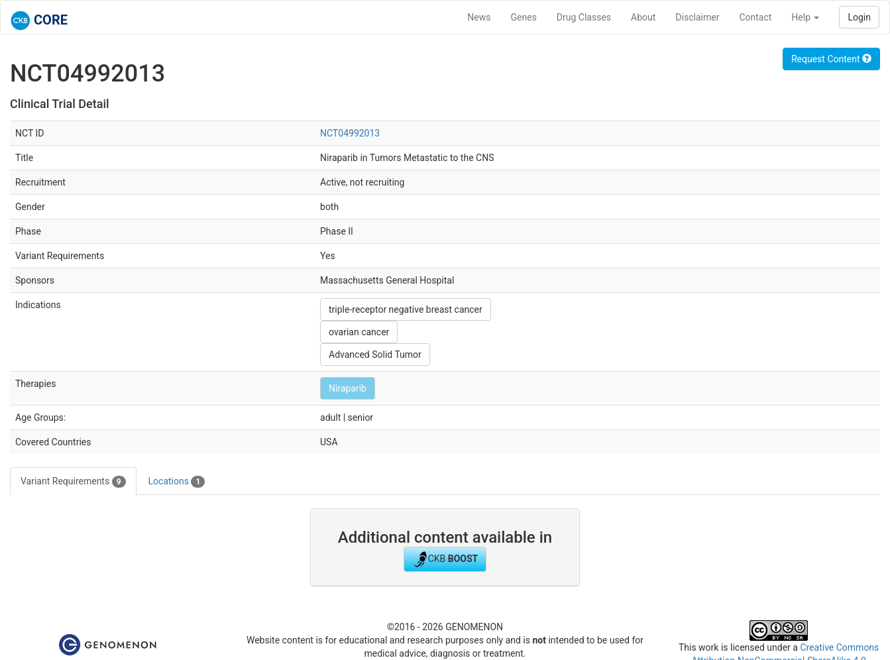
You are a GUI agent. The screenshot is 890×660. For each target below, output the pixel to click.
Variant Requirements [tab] (73, 482)
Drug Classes (584, 17)
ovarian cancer (359, 332)
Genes (524, 17)
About (643, 17)
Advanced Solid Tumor (375, 354)
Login (859, 17)
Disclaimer (697, 17)
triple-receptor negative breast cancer (405, 309)
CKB (445, 559)
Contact (755, 17)
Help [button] (805, 17)
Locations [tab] (176, 482)
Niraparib (347, 388)
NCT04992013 (350, 133)
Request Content (831, 59)
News (478, 17)
